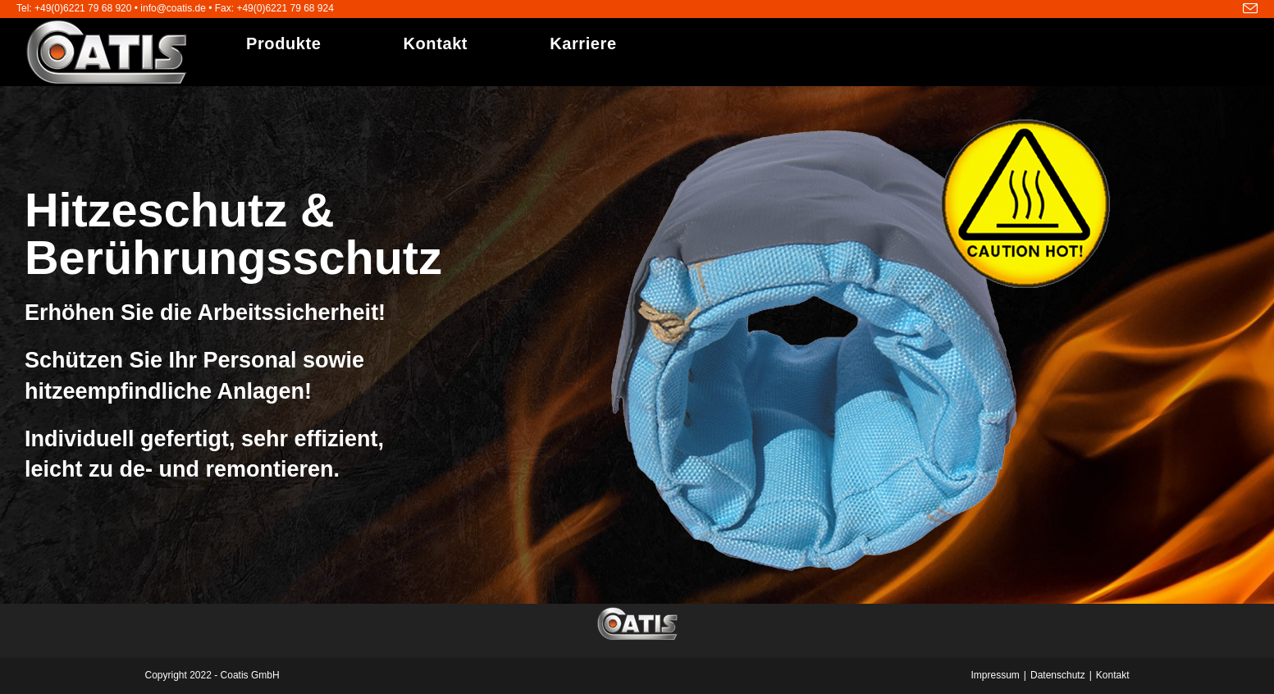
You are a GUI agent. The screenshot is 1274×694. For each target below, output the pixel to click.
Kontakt (1113, 675)
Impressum (995, 675)
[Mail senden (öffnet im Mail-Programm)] (1248, 9)
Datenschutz (1057, 675)
